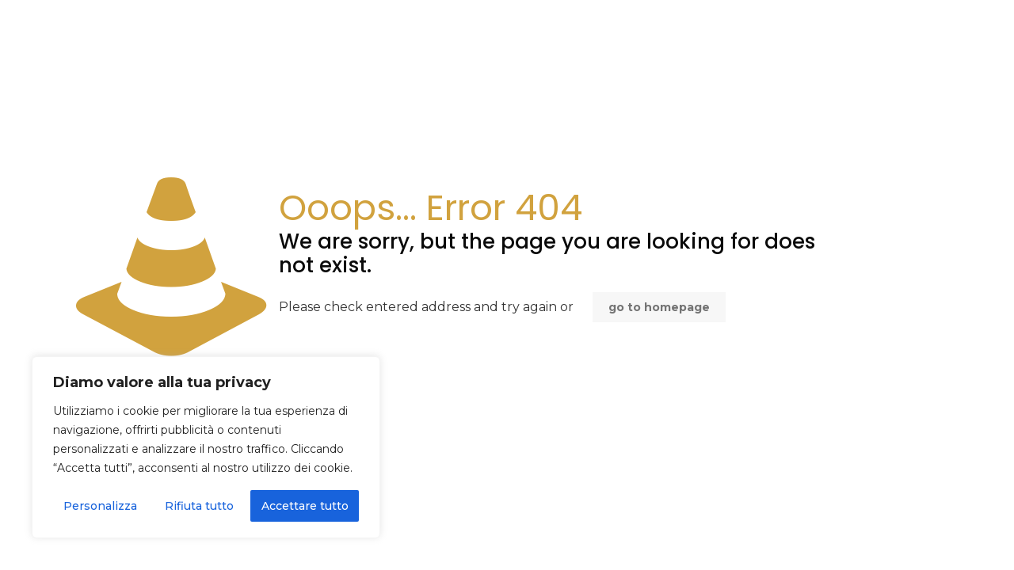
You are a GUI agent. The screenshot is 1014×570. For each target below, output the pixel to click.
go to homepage (659, 307)
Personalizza (100, 506)
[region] (206, 447)
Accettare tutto (305, 506)
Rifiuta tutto (199, 506)
